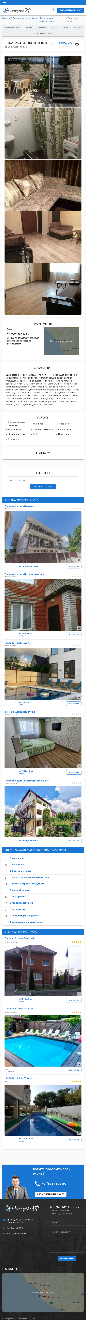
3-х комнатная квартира (20, 712)
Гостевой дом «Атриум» (19, 1078)
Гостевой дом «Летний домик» (24, 574)
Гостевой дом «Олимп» (19, 506)
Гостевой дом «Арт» (17, 643)
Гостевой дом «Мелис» (19, 1008)
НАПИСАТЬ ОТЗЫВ (43, 486)
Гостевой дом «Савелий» (20, 938)
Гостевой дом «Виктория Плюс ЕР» (27, 780)
